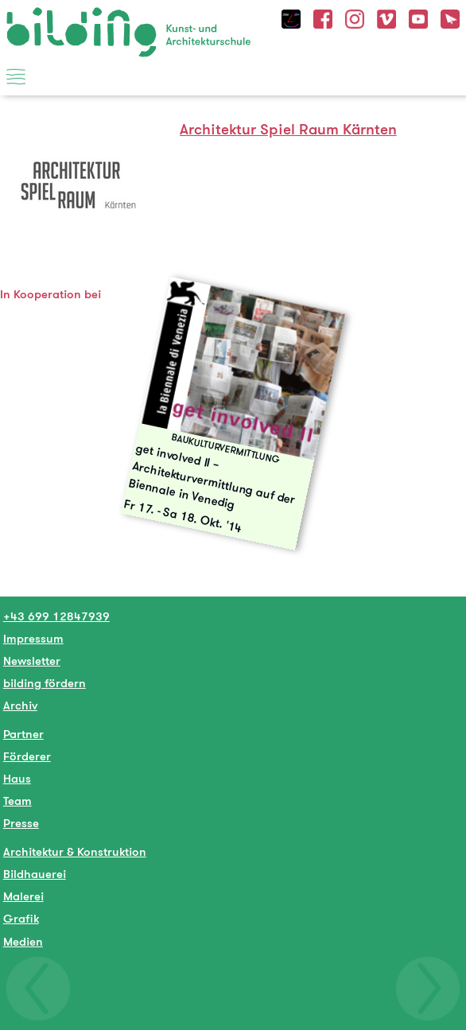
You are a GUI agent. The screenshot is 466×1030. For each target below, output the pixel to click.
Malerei (23, 896)
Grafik (21, 918)
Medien (23, 941)
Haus (17, 778)
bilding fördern (44, 682)
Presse (21, 822)
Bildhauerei (34, 873)
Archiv (20, 705)
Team (17, 800)
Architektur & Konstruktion (74, 851)
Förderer (27, 756)
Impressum (33, 638)
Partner (23, 733)
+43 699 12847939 (56, 616)
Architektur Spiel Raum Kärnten (288, 129)
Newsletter (31, 660)
